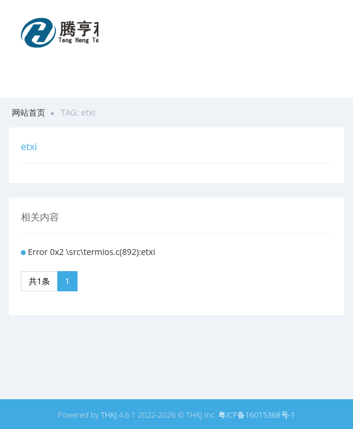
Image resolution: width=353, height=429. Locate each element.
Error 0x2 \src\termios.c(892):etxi (92, 251)
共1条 (39, 281)
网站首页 (28, 112)
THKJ (109, 414)
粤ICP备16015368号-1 (256, 414)
